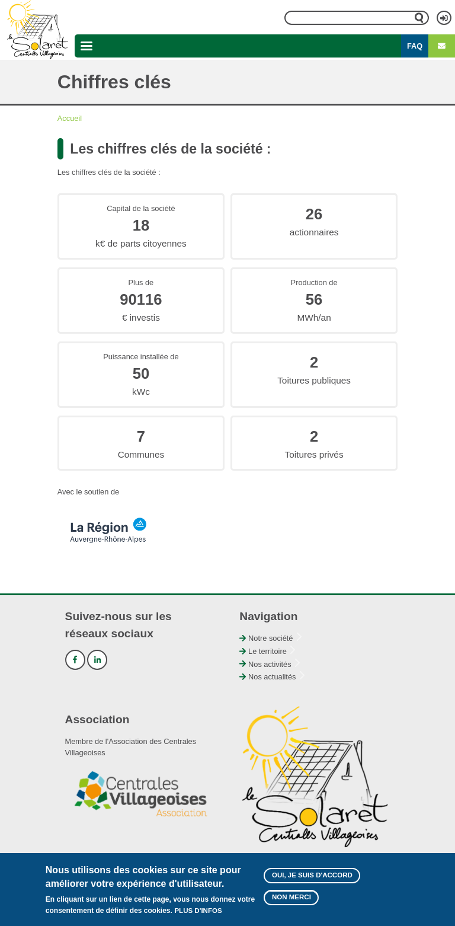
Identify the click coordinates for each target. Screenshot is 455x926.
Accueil (69, 118)
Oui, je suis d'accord (312, 878)
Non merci (291, 901)
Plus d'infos (198, 914)
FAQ (414, 45)
